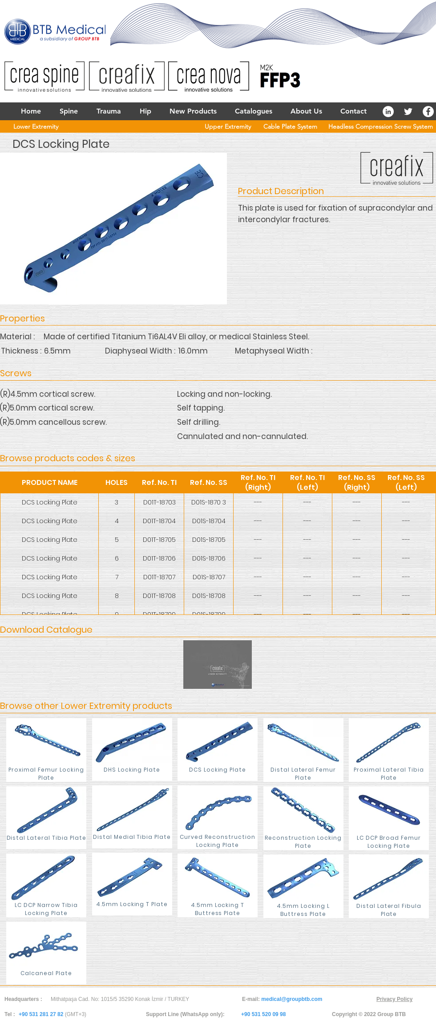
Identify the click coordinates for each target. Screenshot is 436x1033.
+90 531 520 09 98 (263, 1014)
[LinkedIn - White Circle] (388, 111)
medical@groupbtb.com (291, 999)
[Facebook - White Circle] (428, 111)
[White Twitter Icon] (408, 111)
